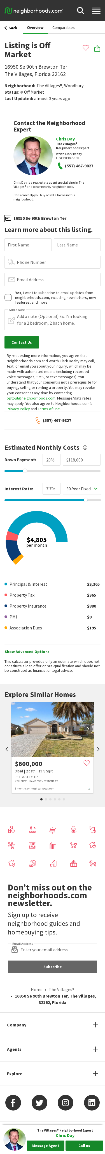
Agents (14, 1049)
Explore (14, 1073)
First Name (18, 245)
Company (16, 1025)
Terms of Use (49, 408)
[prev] (6, 750)
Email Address (30, 279)
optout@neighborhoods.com (31, 398)
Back (10, 27)
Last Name (67, 245)
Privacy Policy (18, 408)
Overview (35, 27)
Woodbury (73, 85)
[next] (88, 729)
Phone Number (31, 262)
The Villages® (49, 85)
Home (37, 989)
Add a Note (17, 309)
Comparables (63, 27)
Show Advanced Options (27, 651)
